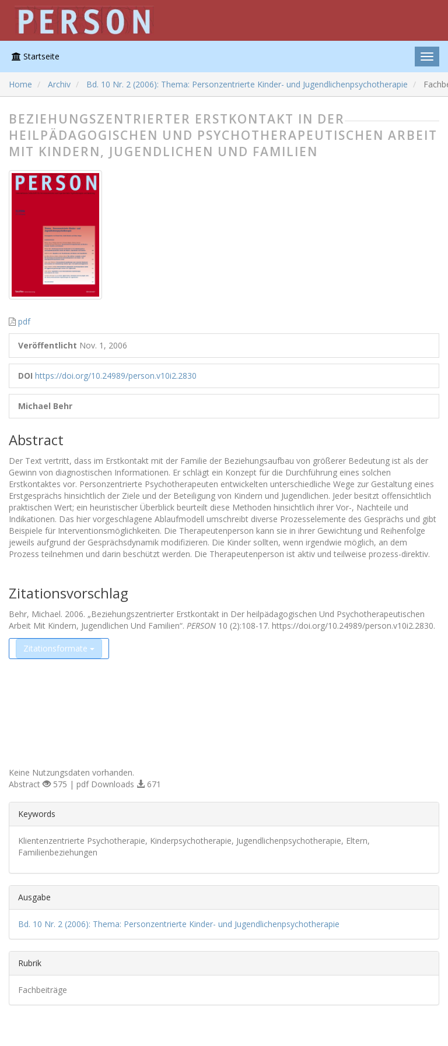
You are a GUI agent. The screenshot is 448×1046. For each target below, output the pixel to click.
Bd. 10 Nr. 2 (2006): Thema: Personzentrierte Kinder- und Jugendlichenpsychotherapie (247, 84)
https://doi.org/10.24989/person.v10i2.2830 (116, 375)
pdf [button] (24, 321)
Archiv (59, 84)
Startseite (36, 56)
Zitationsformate (58, 648)
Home (20, 84)
